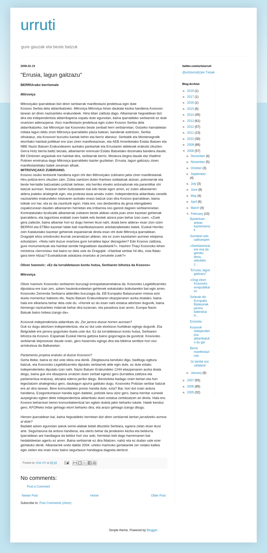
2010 (191, 139)
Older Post (158, 495)
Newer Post (30, 495)
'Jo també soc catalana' (199, 363)
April (194, 201)
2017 (191, 97)
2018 (191, 91)
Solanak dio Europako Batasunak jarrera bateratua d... (199, 306)
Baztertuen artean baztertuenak (200, 224)
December (198, 156)
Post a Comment (38, 486)
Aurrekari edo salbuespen (199, 237)
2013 (191, 121)
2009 (191, 145)
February (197, 214)
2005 (191, 392)
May (194, 196)
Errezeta (196, 321)
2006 (191, 386)
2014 (191, 115)
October (197, 168)
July (194, 184)
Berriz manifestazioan (199, 351)
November (198, 162)
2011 (191, 132)
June (194, 189)
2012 (191, 127)
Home (94, 495)
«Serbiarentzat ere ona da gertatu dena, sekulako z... (200, 255)
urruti (38, 24)
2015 (191, 109)
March (195, 208)
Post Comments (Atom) (55, 503)
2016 (191, 102)
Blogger (152, 530)
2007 (191, 380)
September (198, 174)
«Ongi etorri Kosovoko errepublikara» (200, 285)
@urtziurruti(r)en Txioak (198, 72)
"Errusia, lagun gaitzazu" (200, 272)
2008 (191, 151)
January (197, 373)
